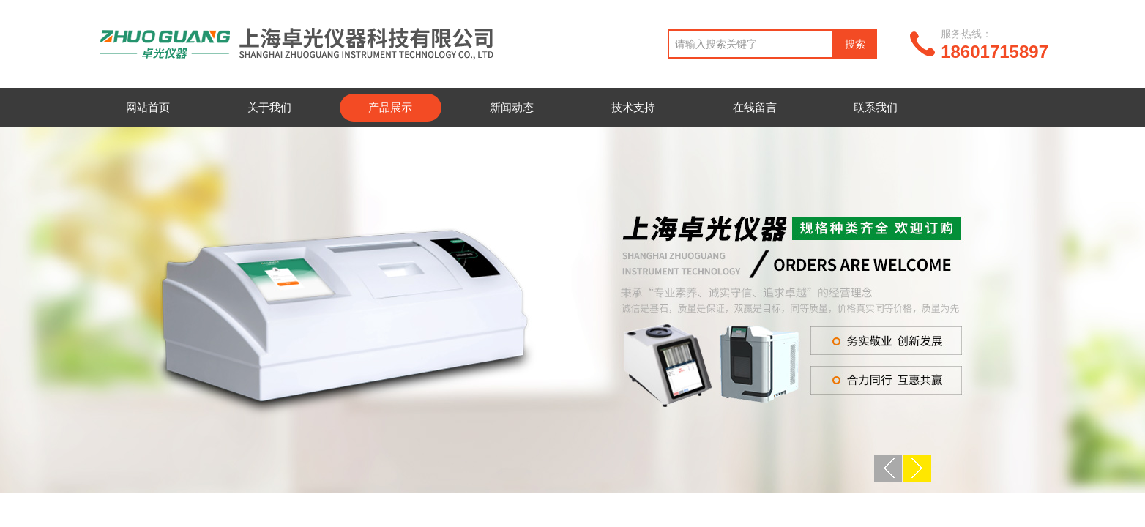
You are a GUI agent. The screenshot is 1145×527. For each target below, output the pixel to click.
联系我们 (876, 107)
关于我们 (269, 107)
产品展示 (390, 107)
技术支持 (633, 107)
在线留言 (755, 107)
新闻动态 (512, 107)
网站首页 (148, 107)
